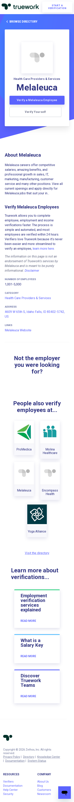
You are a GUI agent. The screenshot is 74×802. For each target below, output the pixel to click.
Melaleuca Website (18, 330)
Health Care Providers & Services (28, 298)
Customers (44, 789)
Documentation (15, 760)
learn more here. (44, 248)
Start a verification (57, 7)
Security (8, 794)
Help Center (10, 789)
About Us (43, 781)
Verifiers (8, 781)
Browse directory (21, 21)
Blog (40, 785)
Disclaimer (32, 270)
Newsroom (44, 794)
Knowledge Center (48, 756)
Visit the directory (37, 553)
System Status (37, 760)
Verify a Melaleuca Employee (37, 100)
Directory (28, 756)
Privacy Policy (11, 756)
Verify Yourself (35, 111)
